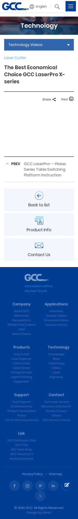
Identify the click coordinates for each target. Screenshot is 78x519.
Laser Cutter (21, 363)
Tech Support (21, 402)
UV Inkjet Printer (21, 372)
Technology (58, 347)
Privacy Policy (32, 474)
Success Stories (56, 325)
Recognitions (21, 320)
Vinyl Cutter (22, 354)
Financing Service (21, 459)
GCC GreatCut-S (21, 454)
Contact (56, 394)
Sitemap (55, 474)
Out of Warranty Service (21, 420)
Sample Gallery (56, 316)
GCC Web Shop (21, 449)
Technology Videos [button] (25, 44)
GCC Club (21, 445)
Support (21, 394)
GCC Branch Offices (56, 420)
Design (32, 512)
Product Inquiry (56, 411)
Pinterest (40, 485)
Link (21, 433)
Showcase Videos (56, 320)
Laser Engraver (21, 359)
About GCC (21, 311)
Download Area (21, 406)
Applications (56, 304)
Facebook (14, 485)
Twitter (40, 496)
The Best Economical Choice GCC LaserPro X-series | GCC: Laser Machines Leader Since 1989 (15, 6)
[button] (38, 6)
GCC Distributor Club (21, 440)
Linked (53, 485)
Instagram (27, 485)
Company (21, 304)
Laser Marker (21, 368)
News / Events (21, 334)
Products (21, 347)
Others (56, 415)
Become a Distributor (56, 406)
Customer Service (56, 402)
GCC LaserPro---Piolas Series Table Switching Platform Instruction (45, 169)
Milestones (21, 316)
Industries (56, 311)
